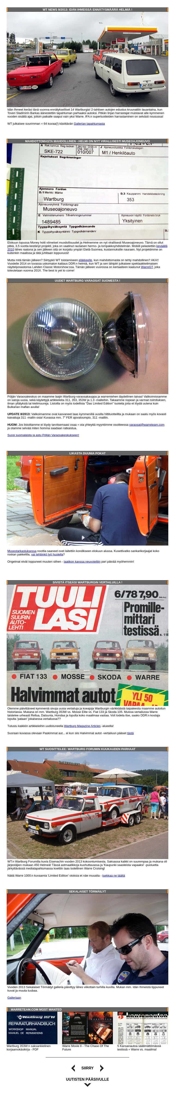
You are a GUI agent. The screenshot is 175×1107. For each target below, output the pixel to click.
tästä (130, 733)
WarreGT (147, 267)
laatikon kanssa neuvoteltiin (82, 561)
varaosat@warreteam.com (147, 424)
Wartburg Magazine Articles (82, 726)
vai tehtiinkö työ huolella (47, 554)
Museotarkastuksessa (21, 551)
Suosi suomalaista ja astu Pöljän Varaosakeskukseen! (43, 435)
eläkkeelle (85, 260)
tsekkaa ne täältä (113, 875)
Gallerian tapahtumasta (89, 123)
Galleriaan (14, 997)
